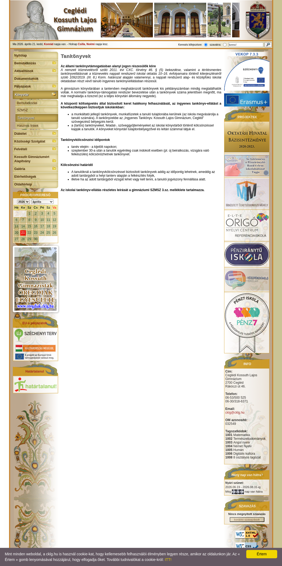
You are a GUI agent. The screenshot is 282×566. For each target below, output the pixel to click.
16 (35, 226)
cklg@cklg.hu (235, 412)
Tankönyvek (26, 118)
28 (23, 239)
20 (16, 233)
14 (23, 226)
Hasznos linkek (28, 126)
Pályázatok (35, 86)
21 (23, 233)
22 (29, 233)
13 (16, 226)
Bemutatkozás (35, 62)
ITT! (168, 559)
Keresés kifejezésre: (190, 44)
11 (48, 220)
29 (29, 239)
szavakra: (215, 44)
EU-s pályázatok (34, 323)
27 (16, 239)
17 (42, 226)
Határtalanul (34, 371)
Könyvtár (35, 94)
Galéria (35, 168)
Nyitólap (20, 55)
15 (29, 226)
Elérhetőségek (25, 177)
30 (35, 239)
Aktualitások (35, 70)
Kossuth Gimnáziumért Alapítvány (35, 159)
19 (54, 226)
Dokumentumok (26, 79)
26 (54, 233)
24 (42, 233)
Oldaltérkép (23, 184)
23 (35, 233)
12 (54, 220)
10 (42, 220)
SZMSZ (22, 110)
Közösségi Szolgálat (35, 140)
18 (48, 226)
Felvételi (35, 148)
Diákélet (35, 133)
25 (48, 233)
